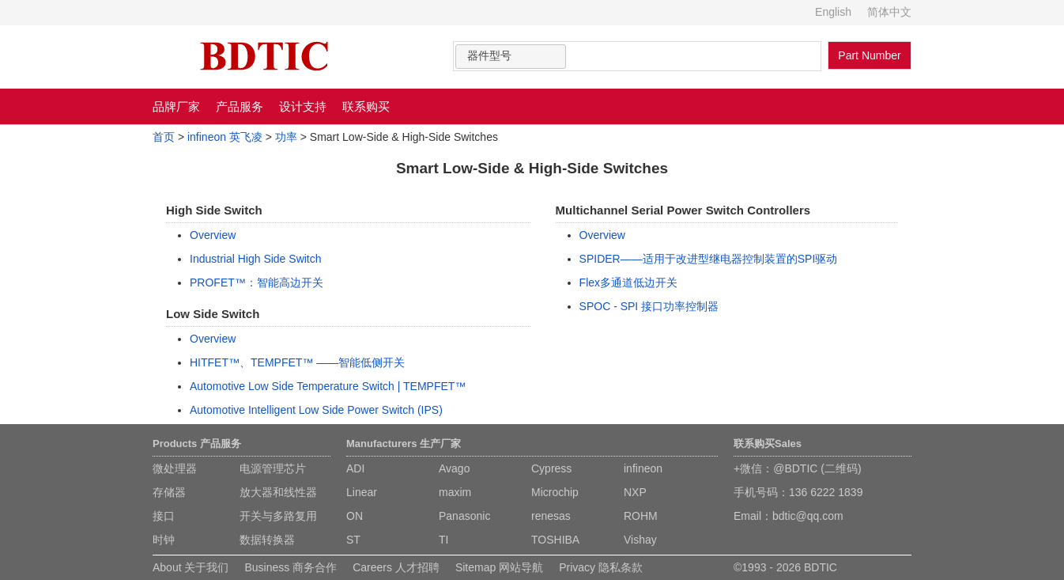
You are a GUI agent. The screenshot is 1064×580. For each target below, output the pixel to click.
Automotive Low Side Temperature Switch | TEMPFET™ (328, 386)
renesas (551, 516)
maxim (455, 492)
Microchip (555, 492)
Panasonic (464, 516)
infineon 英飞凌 (224, 137)
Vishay (640, 539)
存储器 (169, 492)
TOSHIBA (555, 539)
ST (353, 539)
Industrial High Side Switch (256, 258)
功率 (286, 137)
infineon (643, 468)
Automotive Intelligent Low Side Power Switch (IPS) (316, 410)
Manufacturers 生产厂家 (403, 443)
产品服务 (239, 106)
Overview (213, 235)
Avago (454, 468)
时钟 (164, 539)
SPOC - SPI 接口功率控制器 (649, 306)
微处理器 (175, 468)
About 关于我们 (190, 567)
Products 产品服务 (197, 443)
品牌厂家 (176, 106)
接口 (164, 516)
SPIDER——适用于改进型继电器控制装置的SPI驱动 (708, 258)
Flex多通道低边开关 (628, 282)
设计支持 (302, 106)
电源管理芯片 (273, 468)
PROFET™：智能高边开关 (256, 282)
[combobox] (510, 56)
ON (354, 516)
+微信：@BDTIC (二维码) (798, 468)
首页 (164, 137)
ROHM (641, 516)
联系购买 (366, 106)
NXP (635, 492)
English (833, 12)
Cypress (551, 468)
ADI (355, 468)
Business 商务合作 (290, 567)
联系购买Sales (768, 443)
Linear (361, 492)
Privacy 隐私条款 (601, 567)
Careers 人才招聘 (396, 567)
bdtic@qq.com (807, 516)
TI (443, 539)
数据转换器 (267, 539)
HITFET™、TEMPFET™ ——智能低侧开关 (297, 362)
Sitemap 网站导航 (499, 567)
